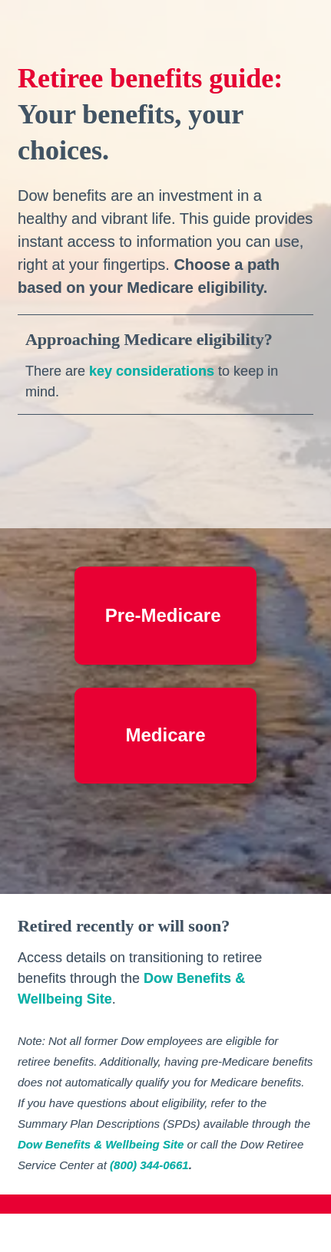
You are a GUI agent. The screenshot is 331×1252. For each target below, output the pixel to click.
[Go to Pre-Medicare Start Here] (165, 616)
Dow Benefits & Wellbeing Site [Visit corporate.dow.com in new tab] (101, 1144)
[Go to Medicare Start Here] (165, 736)
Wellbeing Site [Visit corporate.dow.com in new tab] (65, 999)
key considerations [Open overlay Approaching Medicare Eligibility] (151, 371)
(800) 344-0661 (149, 1164)
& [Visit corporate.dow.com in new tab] (240, 978)
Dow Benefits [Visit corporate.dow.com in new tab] (187, 978)
